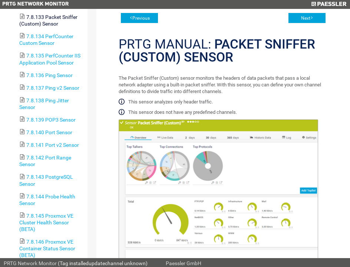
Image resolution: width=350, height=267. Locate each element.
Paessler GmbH (183, 263)
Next (305, 18)
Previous (141, 18)
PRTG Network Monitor (30, 263)
